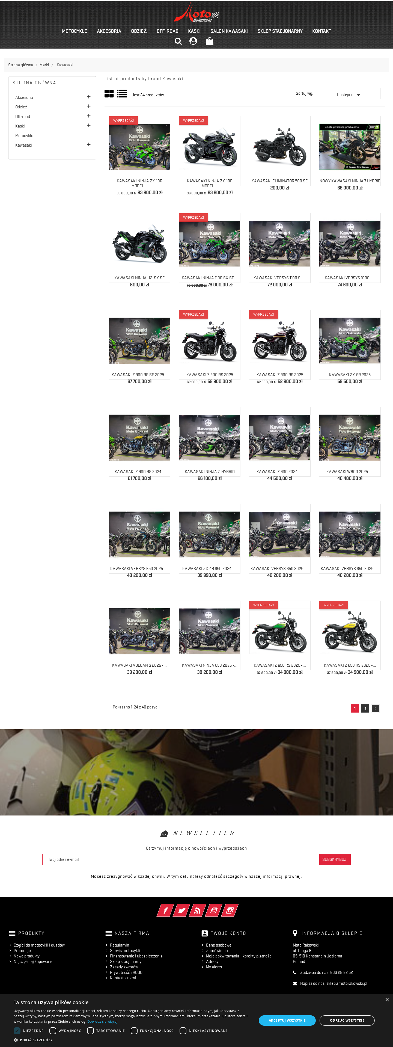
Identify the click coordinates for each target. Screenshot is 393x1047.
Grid (109, 94)
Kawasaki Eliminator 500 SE (280, 181)
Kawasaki (23, 145)
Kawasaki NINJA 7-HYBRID (210, 471)
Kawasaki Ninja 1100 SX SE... (209, 277)
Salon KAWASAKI (229, 31)
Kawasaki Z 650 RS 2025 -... (280, 665)
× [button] (387, 1000)
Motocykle (74, 31)
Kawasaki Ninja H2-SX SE (139, 277)
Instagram (237, 906)
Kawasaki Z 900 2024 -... (280, 471)
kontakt (321, 31)
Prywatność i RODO (126, 972)
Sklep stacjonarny (280, 31)
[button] (132, 1040)
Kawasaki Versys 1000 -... (350, 277)
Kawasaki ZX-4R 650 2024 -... (209, 568)
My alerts (214, 967)
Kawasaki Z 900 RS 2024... (139, 471)
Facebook (173, 906)
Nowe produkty (27, 956)
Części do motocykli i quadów (39, 945)
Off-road (167, 31)
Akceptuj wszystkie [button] (287, 1020)
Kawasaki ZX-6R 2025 (350, 374)
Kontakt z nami (123, 977)
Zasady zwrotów (124, 967)
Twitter (189, 906)
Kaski (194, 31)
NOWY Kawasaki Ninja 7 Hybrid (350, 181)
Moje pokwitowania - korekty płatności (239, 956)
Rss (205, 906)
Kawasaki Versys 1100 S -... (280, 277)
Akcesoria (109, 31)
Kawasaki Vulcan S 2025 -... (139, 665)
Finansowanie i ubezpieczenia (136, 956)
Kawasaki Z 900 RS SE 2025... (139, 374)
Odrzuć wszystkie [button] (347, 1020)
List (122, 95)
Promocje (22, 950)
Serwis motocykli (125, 950)
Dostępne (349, 95)
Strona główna (34, 82)
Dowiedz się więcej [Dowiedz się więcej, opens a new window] (102, 1021)
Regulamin (119, 945)
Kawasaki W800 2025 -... (350, 471)
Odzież (139, 31)
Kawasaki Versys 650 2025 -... (139, 568)
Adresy (212, 961)
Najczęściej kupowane (33, 961)
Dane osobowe (218, 945)
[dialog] (196, 1020)
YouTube (221, 906)
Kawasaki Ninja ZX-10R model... (139, 183)
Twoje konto (228, 933)
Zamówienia (217, 950)
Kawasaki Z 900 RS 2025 (209, 374)
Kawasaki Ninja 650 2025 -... (209, 665)
